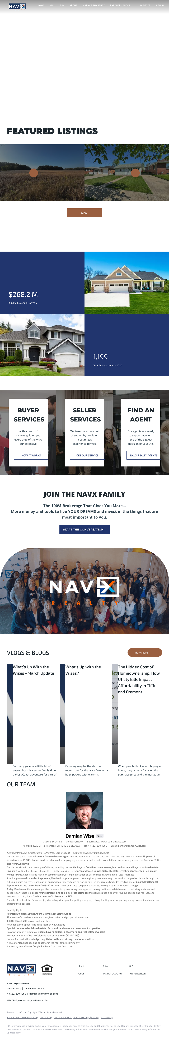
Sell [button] (52, 5)
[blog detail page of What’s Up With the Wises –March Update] (10, 714)
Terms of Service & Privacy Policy (22, 1017)
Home (41, 5)
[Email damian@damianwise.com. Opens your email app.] (128, 845)
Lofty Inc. (22, 1012)
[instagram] (31, 1039)
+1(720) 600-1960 (16, 993)
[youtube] (41, 1039)
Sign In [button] (160, 5)
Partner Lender (120, 5)
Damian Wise (79, 836)
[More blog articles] (145, 652)
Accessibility (106, 1017)
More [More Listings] (84, 212)
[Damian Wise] (84, 810)
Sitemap (95, 1017)
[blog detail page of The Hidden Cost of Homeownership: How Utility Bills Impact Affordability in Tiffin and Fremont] (115, 714)
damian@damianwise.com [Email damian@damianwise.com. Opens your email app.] (43, 993)
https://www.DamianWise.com (109, 841)
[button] (17, 6)
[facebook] (11, 1039)
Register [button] (145, 5)
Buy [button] (62, 5)
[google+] (51, 1039)
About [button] (73, 5)
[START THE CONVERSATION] (84, 529)
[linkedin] (21, 1039)
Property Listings (81, 1017)
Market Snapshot (94, 5)
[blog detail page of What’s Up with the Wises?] (62, 714)
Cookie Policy (46, 1017)
